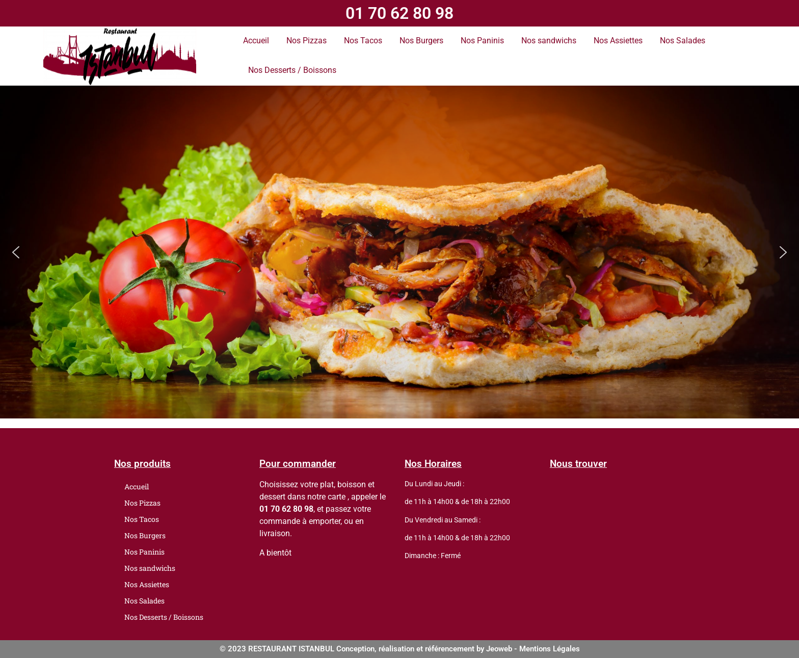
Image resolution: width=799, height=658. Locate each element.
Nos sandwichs (548, 40)
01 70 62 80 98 (399, 13)
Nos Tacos (363, 40)
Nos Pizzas (306, 40)
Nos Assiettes (618, 40)
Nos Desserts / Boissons (292, 70)
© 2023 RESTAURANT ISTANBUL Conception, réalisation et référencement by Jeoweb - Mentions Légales (400, 648)
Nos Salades (682, 40)
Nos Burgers (421, 40)
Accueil (256, 40)
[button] (16, 252)
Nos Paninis (482, 40)
